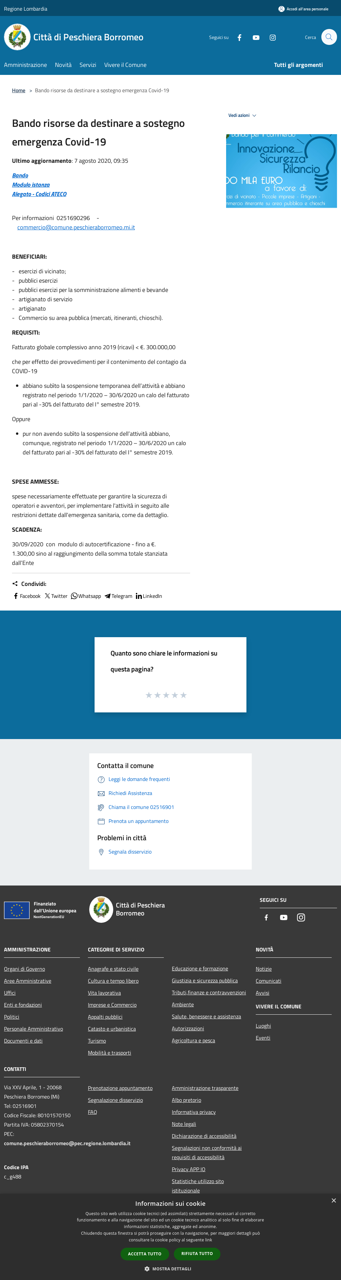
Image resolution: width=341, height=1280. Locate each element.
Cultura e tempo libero (113, 981)
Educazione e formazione (200, 968)
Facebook (26, 596)
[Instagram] (269, 36)
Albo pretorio (186, 1100)
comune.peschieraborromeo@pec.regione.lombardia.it (67, 1143)
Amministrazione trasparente (205, 1088)
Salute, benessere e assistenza (206, 1016)
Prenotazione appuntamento (120, 1088)
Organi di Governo (24, 969)
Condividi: (29, 584)
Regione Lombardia (25, 9)
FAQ (92, 1112)
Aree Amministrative (27, 981)
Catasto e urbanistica (112, 1029)
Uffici (10, 993)
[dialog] (170, 1237)
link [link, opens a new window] (208, 1240)
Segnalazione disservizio (115, 1100)
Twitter (55, 596)
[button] (170, 1268)
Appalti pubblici (105, 1017)
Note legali (184, 1124)
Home (18, 90)
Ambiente (183, 1004)
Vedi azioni (243, 116)
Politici (11, 1017)
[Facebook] (236, 36)
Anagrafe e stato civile (113, 969)
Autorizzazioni (188, 1028)
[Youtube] (253, 36)
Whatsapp (85, 596)
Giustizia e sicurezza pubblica (205, 980)
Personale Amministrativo (33, 1029)
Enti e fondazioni (23, 1005)
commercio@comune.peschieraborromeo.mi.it (76, 227)
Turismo (97, 1041)
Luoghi (263, 1026)
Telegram (118, 596)
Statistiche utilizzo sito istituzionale (198, 1185)
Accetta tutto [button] (145, 1254)
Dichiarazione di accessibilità (204, 1136)
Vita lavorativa (104, 993)
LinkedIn (148, 596)
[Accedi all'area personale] (303, 9)
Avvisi (262, 993)
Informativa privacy (194, 1112)
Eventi (263, 1038)
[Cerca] (329, 37)
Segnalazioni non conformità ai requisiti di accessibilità (207, 1152)
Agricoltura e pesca (193, 1040)
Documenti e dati (23, 1041)
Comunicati (268, 981)
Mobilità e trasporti (109, 1053)
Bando (20, 175)
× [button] (333, 1200)
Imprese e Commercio (112, 1005)
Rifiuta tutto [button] (197, 1253)
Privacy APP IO (188, 1169)
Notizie (264, 969)
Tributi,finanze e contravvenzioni (209, 992)
